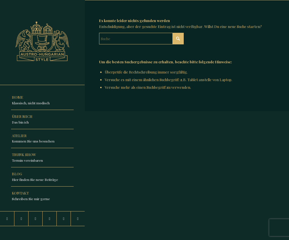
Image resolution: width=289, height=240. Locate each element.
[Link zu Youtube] (63, 218)
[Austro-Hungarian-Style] (42, 42)
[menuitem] (42, 100)
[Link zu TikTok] (49, 218)
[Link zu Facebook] (35, 218)
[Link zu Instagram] (7, 218)
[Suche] (141, 38)
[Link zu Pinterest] (78, 218)
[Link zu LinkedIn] (21, 218)
